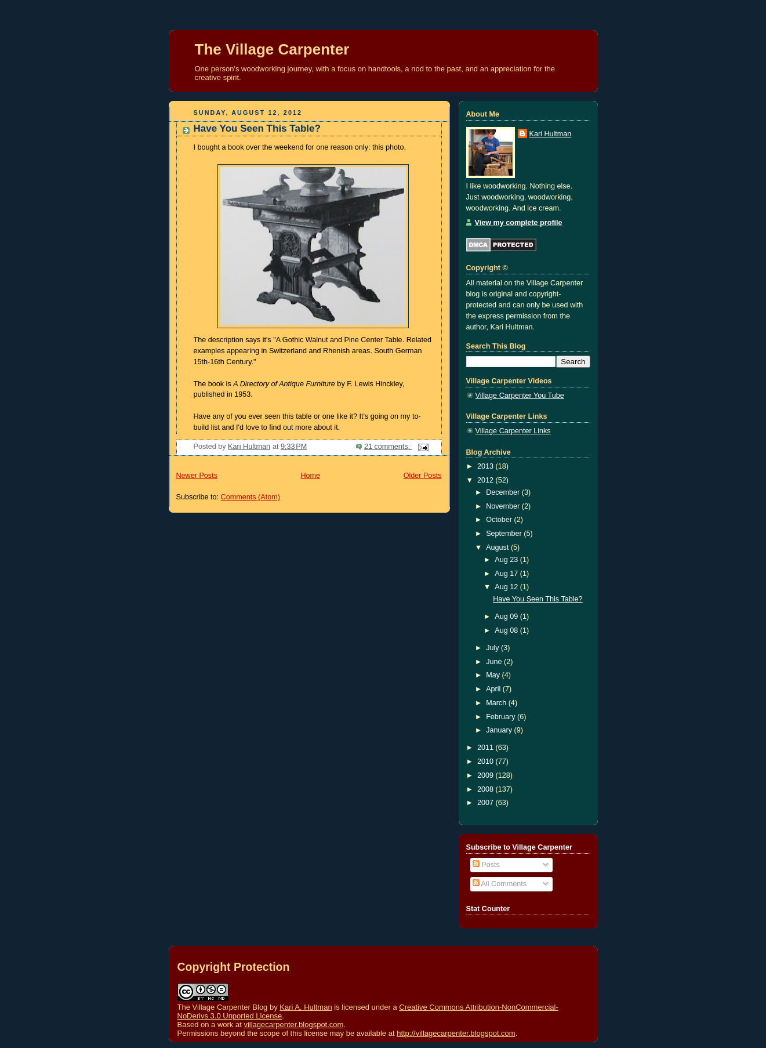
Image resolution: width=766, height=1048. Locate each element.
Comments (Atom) (250, 497)
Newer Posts (196, 476)
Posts (486, 865)
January (500, 730)
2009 (486, 775)
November (504, 506)
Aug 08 (507, 630)
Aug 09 (507, 616)
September (505, 534)
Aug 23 (507, 560)
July (493, 648)
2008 (486, 789)
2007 (486, 803)
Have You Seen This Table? (257, 128)
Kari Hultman (550, 134)
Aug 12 (507, 587)
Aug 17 (507, 574)
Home (310, 476)
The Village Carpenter (272, 49)
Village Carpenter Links (513, 431)
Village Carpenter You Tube (519, 395)
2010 (486, 761)
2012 (486, 480)
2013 (486, 466)
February (501, 717)
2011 (486, 748)
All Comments (500, 884)
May (494, 675)
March (497, 703)
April (494, 689)
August (498, 547)
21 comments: (388, 447)
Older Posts (423, 476)
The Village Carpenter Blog (222, 1007)
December (504, 492)
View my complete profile (518, 223)
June (495, 662)
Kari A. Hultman (305, 1007)
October (500, 520)
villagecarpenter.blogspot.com (293, 1024)
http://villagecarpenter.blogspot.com (456, 1033)
